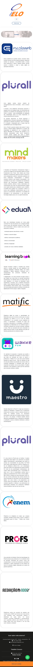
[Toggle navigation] (16, 19)
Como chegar (16, 645)
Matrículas (16, 23)
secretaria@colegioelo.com (16, 642)
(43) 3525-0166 (16, 640)
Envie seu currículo (16, 653)
